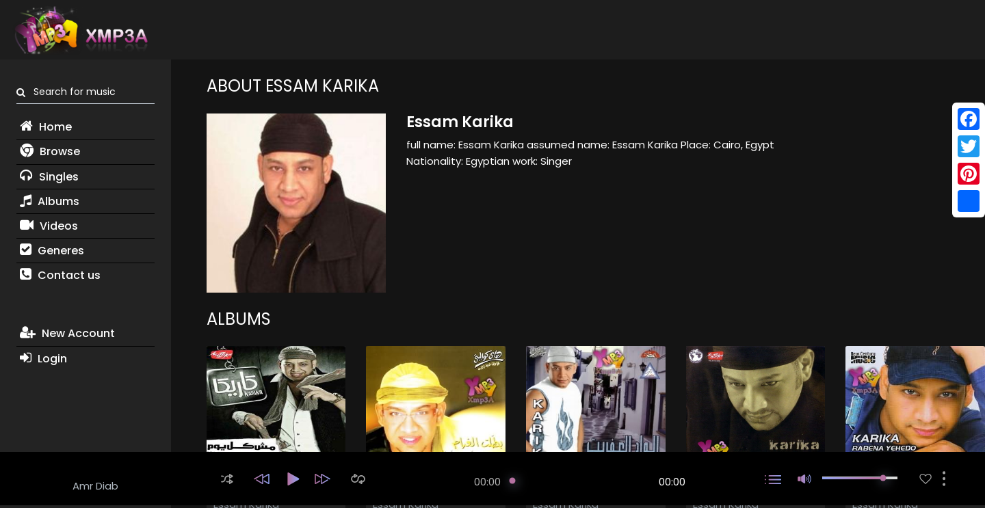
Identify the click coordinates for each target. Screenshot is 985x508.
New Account (67, 333)
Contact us (60, 275)
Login (43, 358)
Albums (49, 201)
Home (46, 127)
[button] (227, 479)
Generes (52, 250)
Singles (49, 177)
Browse (50, 151)
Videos (49, 226)
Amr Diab (95, 486)
